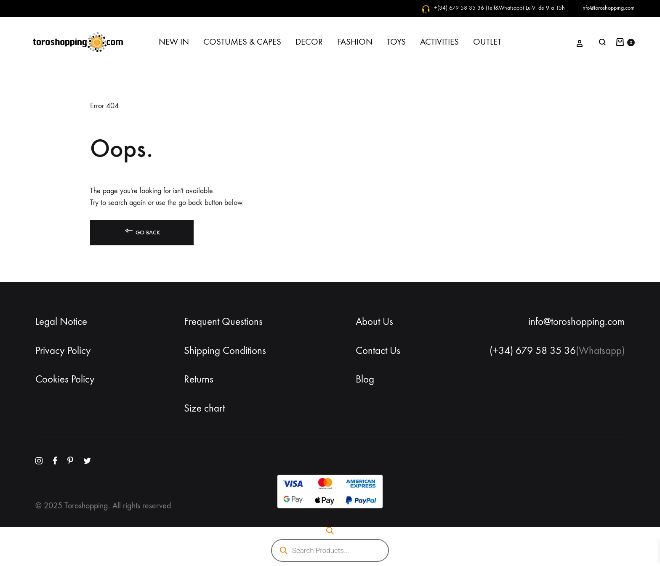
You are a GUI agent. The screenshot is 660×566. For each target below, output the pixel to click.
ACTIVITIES (439, 42)
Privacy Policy (63, 350)
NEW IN (174, 42)
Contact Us (378, 350)
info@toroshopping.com (608, 7)
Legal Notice (61, 321)
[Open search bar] (330, 530)
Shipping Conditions (225, 350)
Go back (142, 231)
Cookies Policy (65, 379)
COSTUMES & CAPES (242, 42)
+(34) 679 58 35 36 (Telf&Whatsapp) (479, 7)
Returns (198, 379)
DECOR (309, 42)
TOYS (396, 42)
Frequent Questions (223, 321)
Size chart (204, 408)
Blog (365, 379)
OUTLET (487, 42)
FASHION (355, 42)
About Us (374, 321)
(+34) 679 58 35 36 (533, 350)
